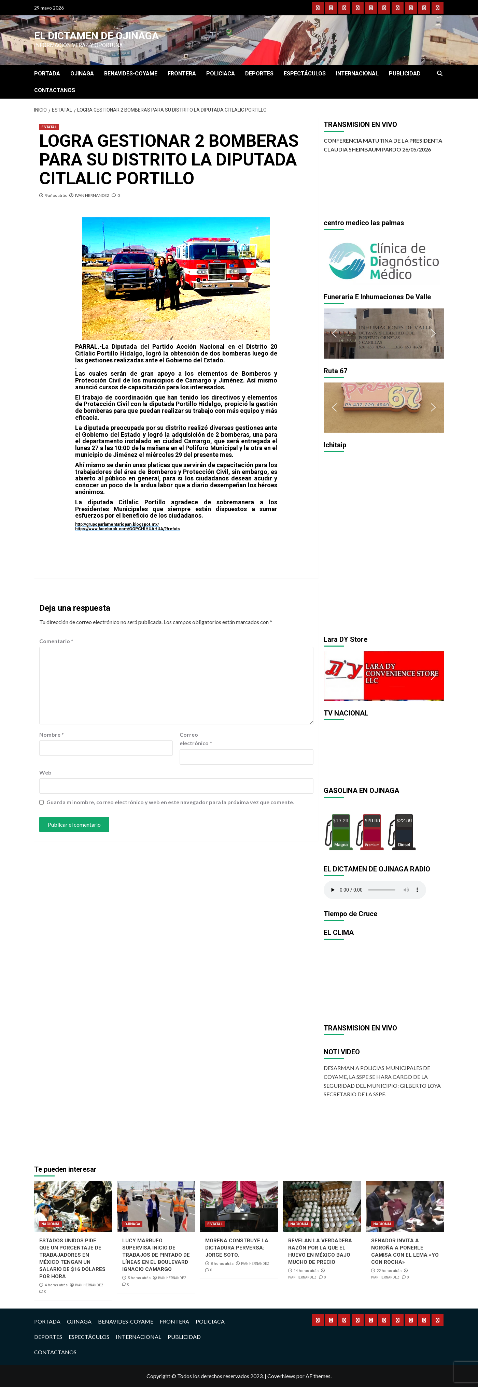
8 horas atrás (222, 1263)
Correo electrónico (196, 739)
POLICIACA (220, 73)
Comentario (56, 641)
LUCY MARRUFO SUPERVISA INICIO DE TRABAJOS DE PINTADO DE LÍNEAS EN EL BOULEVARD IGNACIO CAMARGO (156, 1255)
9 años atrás (56, 195)
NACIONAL (50, 1224)
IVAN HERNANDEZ (92, 195)
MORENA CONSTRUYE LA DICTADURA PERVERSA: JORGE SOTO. (236, 1248)
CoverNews (281, 1376)
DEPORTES (259, 73)
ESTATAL (49, 127)
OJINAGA (82, 73)
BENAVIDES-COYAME (130, 73)
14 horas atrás (306, 1271)
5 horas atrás (139, 1278)
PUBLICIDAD (405, 73)
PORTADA (47, 73)
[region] (384, 259)
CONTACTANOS (54, 90)
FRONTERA (182, 73)
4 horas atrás (56, 1285)
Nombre (51, 734)
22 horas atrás (389, 1271)
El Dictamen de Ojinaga (96, 36)
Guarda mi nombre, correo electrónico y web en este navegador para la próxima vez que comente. (170, 802)
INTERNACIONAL (357, 73)
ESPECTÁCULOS (305, 73)
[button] (334, 259)
